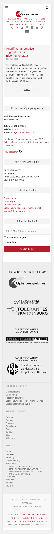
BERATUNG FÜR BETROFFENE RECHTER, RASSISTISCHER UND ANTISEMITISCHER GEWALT (27, 21)
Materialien (11, 480)
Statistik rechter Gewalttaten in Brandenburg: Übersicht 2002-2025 (25, 470)
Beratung (10, 457)
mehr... (27, 89)
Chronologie (9, 201)
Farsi (8, 429)
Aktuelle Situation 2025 (20, 466)
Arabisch (10, 432)
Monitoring (11, 463)
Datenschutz (35, 499)
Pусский (10, 423)
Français (10, 420)
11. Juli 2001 (12, 59)
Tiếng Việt (10, 438)
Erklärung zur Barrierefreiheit (27, 507)
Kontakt (9, 483)
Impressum (27, 503)
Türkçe (9, 435)
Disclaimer (17, 499)
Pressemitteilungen (13, 204)
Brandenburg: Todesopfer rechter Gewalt (22, 208)
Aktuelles (10, 454)
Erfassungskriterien (19, 474)
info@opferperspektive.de (23, 132)
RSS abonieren (13, 152)
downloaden (9, 145)
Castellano (11, 426)
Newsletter (11, 242)
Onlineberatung (11, 198)
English (9, 417)
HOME (9, 451)
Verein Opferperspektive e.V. (17, 211)
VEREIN (10, 486)
